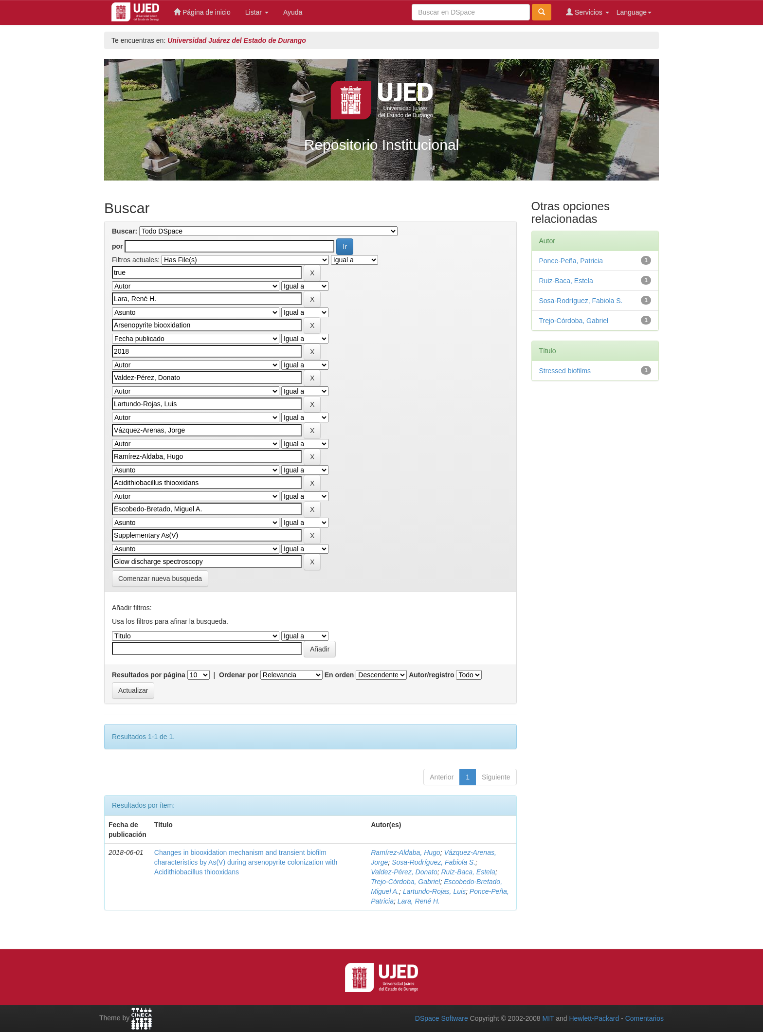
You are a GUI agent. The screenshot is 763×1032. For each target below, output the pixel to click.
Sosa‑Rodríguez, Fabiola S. (433, 862)
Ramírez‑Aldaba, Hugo (405, 852)
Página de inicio (202, 12)
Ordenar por (238, 675)
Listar (257, 12)
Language (634, 12)
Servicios (587, 12)
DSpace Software (441, 1018)
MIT (548, 1018)
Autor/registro (431, 675)
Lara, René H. (419, 901)
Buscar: (124, 231)
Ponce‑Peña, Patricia (571, 261)
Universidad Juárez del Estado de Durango (236, 40)
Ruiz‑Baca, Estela (468, 872)
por (117, 246)
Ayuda (292, 12)
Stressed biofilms (565, 371)
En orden (339, 675)
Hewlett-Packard (594, 1018)
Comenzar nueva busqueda (160, 578)
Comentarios (644, 1018)
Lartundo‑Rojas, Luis (434, 891)
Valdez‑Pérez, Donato (404, 872)
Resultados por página (148, 675)
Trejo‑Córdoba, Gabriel (405, 882)
